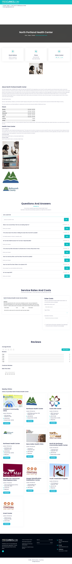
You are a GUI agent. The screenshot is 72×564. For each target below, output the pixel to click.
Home (26, 35)
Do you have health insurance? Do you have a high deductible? (17, 240)
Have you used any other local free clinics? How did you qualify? (17, 256)
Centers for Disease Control (27, 539)
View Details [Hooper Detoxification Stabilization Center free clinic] (30, 490)
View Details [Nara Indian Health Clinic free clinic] (30, 456)
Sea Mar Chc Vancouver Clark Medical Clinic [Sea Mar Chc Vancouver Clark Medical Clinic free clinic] (11, 479)
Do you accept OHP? (7, 272)
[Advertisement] (36, 16)
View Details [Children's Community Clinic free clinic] (6, 423)
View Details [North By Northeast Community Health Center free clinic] (53, 457)
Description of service (49, 315)
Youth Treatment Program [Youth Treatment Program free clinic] (58, 478)
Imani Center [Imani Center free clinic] (7, 513)
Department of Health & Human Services (27, 548)
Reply (67, 228)
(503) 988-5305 (35, 58)
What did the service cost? (50, 304)
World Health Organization (27, 541)
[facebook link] (3, 551)
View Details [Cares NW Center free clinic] (53, 422)
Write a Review (66, 349)
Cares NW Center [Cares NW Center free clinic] (55, 408)
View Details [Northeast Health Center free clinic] (30, 421)
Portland (33, 35)
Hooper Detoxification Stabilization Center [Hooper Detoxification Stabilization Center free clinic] (33, 479)
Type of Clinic (47, 310)
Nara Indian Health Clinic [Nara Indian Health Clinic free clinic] (35, 444)
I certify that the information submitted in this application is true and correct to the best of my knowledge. (57, 325)
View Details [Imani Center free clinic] (6, 523)
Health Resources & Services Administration (27, 544)
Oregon (29, 35)
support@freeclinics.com (63, 546)
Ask (66, 219)
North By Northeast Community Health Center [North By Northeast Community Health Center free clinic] (58, 444)
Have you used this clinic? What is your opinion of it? (15, 264)
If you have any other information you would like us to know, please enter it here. (21, 248)
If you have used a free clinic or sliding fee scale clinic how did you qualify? (20, 232)
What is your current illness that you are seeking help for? (16, 224)
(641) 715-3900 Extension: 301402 (20, 5)
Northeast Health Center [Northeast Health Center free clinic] (34, 408)
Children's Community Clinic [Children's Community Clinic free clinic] (11, 410)
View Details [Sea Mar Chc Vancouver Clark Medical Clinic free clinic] (6, 492)
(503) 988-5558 (36, 57)
